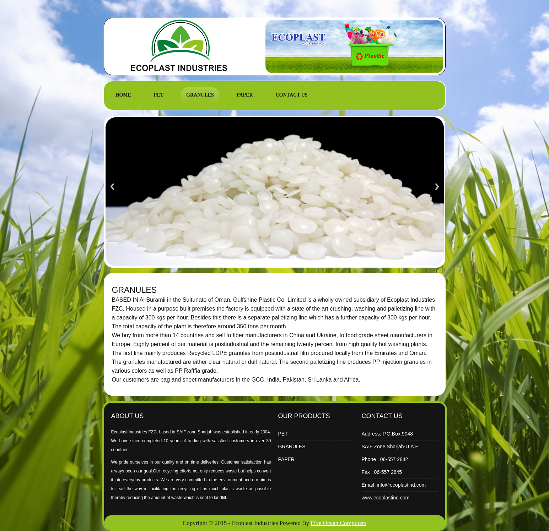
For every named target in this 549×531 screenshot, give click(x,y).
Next (437, 186)
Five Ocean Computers (338, 523)
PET (158, 95)
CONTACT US (292, 95)
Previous (112, 186)
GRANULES (200, 95)
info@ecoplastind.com (401, 485)
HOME (123, 95)
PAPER (245, 95)
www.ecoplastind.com (386, 497)
